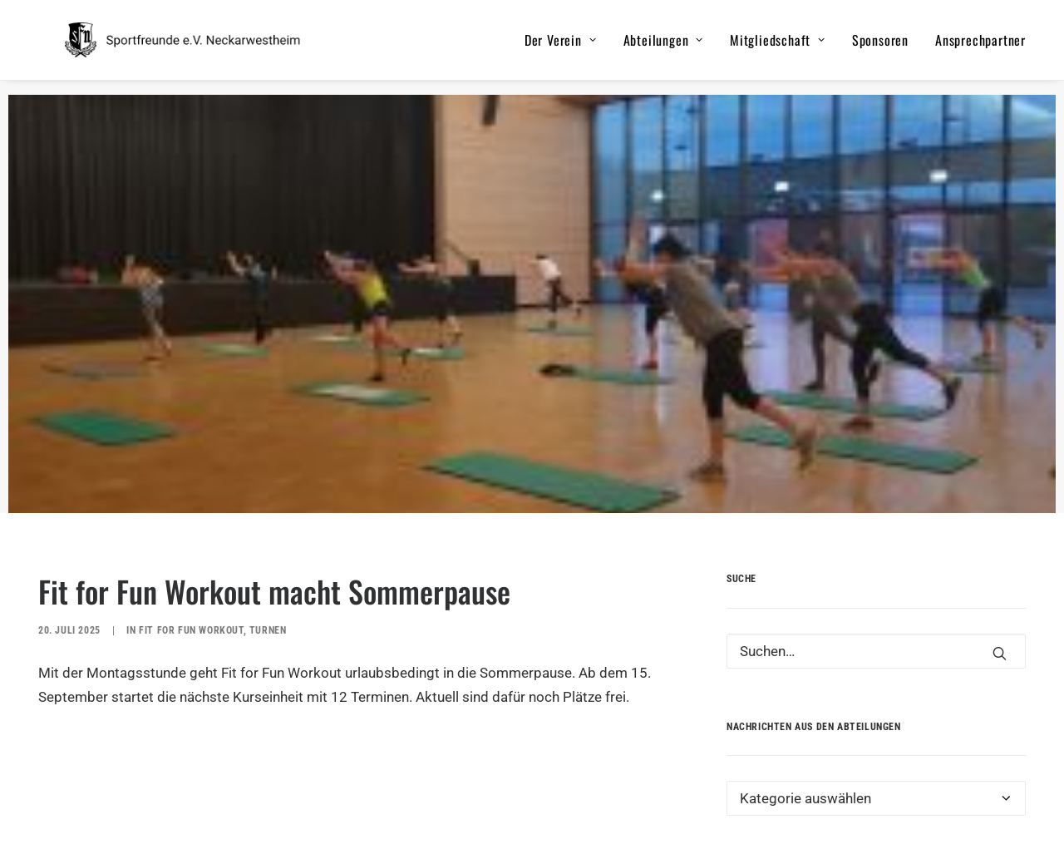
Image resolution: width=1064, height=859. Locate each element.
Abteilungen (663, 47)
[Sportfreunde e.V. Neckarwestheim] (205, 47)
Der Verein (561, 47)
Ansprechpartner (980, 47)
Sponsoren (880, 47)
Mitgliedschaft (777, 47)
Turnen (268, 598)
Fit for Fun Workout (191, 598)
